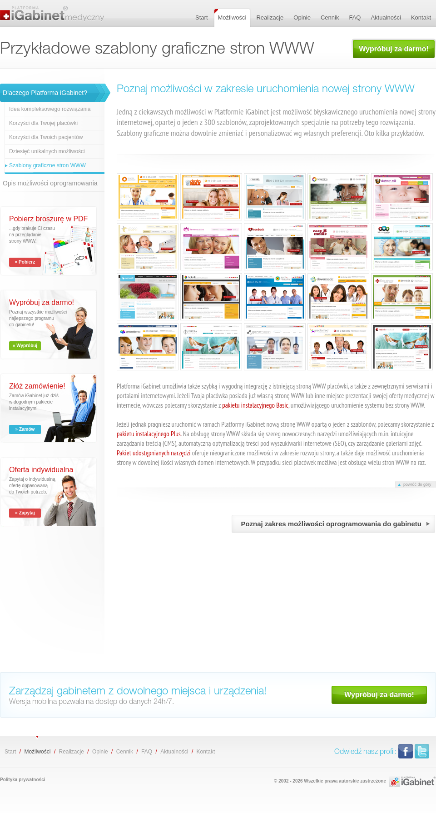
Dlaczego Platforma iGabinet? (45, 92)
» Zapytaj (25, 512)
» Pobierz (25, 261)
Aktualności (174, 751)
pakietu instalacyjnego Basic (255, 405)
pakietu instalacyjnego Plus (149, 433)
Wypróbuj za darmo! (394, 49)
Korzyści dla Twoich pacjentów (46, 137)
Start (10, 751)
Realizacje (71, 751)
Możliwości (37, 751)
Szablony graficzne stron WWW (47, 165)
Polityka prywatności (22, 779)
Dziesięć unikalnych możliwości (47, 151)
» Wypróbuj (25, 345)
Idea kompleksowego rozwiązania (49, 109)
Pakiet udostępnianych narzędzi (154, 453)
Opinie (100, 751)
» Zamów (25, 429)
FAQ (146, 751)
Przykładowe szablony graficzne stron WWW (54, 13)
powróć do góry (417, 484)
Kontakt (206, 751)
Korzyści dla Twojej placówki (43, 123)
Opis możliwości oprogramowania (50, 183)
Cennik (124, 751)
